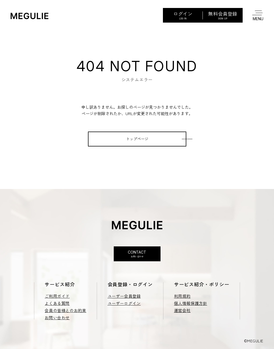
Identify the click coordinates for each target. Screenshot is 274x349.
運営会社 (182, 310)
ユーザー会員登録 (124, 296)
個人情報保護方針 (190, 303)
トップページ (137, 138)
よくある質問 (57, 303)
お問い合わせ (57, 317)
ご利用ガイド (57, 296)
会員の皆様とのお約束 (65, 310)
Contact (137, 254)
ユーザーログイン (124, 303)
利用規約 (182, 296)
